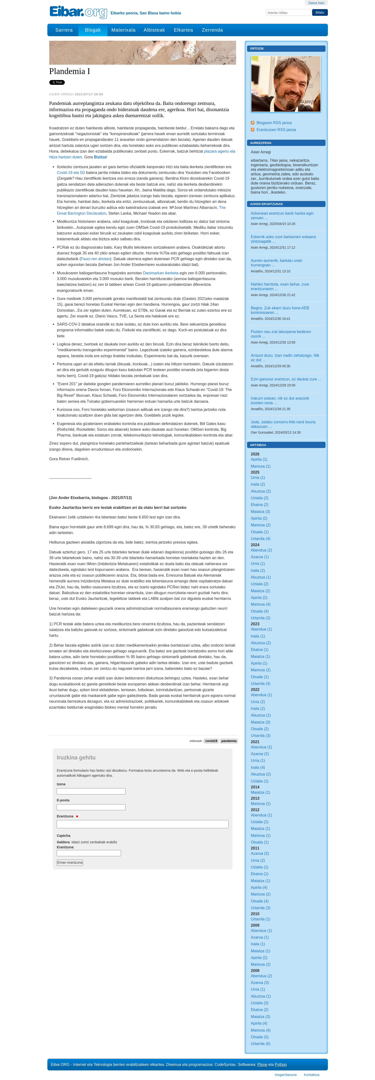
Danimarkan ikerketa (160, 273)
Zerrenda (212, 30)
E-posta (63, 800)
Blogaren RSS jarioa (274, 123)
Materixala (123, 30)
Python (281, 1064)
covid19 (211, 741)
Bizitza (100, 157)
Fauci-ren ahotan (95, 259)
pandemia (229, 741)
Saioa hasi (316, 3)
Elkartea (183, 30)
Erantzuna (67, 816)
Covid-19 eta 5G (71, 172)
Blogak (93, 30)
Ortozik (257, 48)
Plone (262, 1064)
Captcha (63, 836)
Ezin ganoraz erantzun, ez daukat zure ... (286, 379)
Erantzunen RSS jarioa (276, 129)
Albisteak (154, 30)
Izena (61, 784)
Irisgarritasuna (286, 1075)
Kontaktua (312, 1075)
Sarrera (64, 30)
